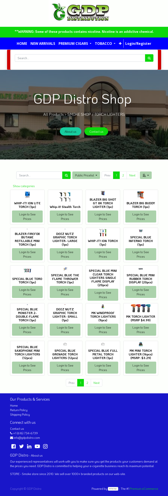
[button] (120, 43)
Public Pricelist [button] (85, 175)
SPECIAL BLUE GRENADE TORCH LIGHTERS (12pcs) (65, 354)
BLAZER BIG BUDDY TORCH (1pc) (141, 205)
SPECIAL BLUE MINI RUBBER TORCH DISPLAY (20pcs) (141, 278)
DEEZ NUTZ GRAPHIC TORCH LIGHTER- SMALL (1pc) (65, 314)
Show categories (24, 186)
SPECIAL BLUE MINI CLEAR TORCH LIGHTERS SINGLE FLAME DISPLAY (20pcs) (103, 278)
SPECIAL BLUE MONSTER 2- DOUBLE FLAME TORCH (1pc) (27, 314)
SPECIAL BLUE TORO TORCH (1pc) (27, 280)
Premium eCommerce (144, 489)
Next (132, 175)
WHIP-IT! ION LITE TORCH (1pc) (27, 205)
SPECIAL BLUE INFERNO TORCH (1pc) (141, 240)
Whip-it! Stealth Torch (65, 207)
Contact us (96, 131)
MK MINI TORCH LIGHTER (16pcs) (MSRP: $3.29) (141, 354)
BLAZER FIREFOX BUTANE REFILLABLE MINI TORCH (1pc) (27, 239)
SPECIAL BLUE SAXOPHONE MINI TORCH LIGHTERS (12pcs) (27, 352)
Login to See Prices (27, 216)
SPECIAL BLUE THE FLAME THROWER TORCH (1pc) (65, 278)
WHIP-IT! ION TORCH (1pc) (103, 242)
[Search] (149, 58)
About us (70, 131)
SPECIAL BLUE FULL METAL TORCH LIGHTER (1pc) (103, 354)
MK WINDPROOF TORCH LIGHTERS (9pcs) (103, 316)
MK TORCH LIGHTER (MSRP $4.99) (140, 318)
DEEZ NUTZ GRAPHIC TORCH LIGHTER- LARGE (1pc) (65, 239)
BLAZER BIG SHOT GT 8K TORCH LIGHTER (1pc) (103, 203)
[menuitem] (22, 43)
